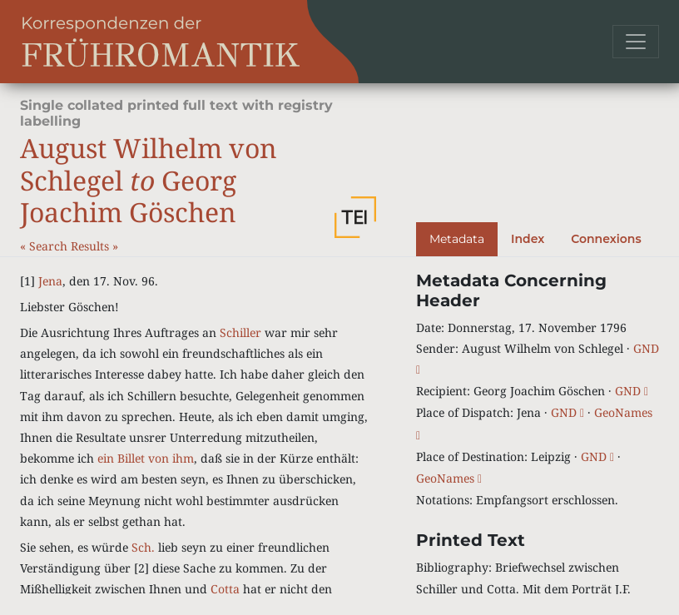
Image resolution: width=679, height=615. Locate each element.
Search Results (70, 246)
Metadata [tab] (456, 238)
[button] (355, 217)
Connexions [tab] (606, 238)
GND (631, 391)
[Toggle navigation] (635, 41)
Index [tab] (527, 238)
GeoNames (449, 478)
